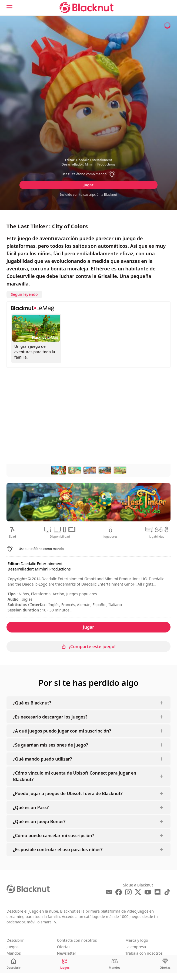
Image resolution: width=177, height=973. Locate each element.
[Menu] (9, 7)
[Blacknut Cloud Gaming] (86, 7)
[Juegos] (64, 964)
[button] (88, 174)
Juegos (12, 946)
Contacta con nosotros (77, 940)
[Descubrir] (13, 964)
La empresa (135, 946)
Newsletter (66, 953)
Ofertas (63, 946)
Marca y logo (136, 940)
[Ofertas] (165, 964)
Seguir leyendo (24, 294)
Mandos (13, 953)
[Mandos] (115, 964)
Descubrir (15, 940)
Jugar (88, 184)
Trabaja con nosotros (144, 953)
